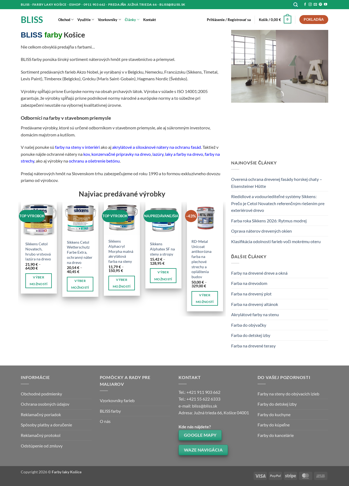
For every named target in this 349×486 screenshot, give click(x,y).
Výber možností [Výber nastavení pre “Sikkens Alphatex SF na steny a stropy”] (163, 275)
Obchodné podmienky (41, 393)
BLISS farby (110, 410)
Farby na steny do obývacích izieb (288, 393)
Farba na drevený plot (251, 293)
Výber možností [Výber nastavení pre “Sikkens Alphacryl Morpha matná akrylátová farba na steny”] (122, 283)
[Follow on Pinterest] (320, 4)
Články (132, 19)
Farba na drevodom (249, 283)
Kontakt (149, 20)
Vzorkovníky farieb (117, 400)
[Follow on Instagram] (310, 4)
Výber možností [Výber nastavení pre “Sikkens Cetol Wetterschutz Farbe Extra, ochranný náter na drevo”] (80, 284)
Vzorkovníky (109, 19)
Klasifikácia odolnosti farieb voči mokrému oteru (276, 241)
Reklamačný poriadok (41, 414)
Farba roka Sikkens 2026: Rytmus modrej (269, 220)
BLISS (32, 19)
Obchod (66, 19)
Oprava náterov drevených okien (261, 230)
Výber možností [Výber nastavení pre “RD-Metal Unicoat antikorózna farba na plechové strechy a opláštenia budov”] (205, 298)
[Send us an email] (315, 4)
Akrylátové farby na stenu (255, 314)
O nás (105, 421)
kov (86, 154)
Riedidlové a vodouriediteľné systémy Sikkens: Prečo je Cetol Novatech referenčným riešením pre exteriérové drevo (277, 203)
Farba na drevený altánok (254, 304)
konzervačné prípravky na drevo (121, 154)
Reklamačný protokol (40, 435)
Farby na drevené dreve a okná (259, 272)
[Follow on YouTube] (325, 4)
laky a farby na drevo (183, 154)
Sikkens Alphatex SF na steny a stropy (162, 249)
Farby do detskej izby (277, 403)
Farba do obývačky (248, 325)
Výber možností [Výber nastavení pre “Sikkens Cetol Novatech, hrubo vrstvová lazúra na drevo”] (39, 280)
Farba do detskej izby (250, 335)
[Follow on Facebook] (305, 4)
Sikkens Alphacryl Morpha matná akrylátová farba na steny (120, 251)
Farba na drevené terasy (253, 345)
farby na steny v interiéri (77, 147)
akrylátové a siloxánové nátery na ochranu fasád (156, 147)
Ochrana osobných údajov (45, 403)
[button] (296, 4)
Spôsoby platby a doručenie (46, 424)
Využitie (85, 19)
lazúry (157, 154)
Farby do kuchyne (274, 414)
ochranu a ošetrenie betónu (94, 160)
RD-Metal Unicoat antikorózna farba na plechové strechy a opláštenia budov (201, 259)
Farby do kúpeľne (274, 424)
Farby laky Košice (66, 472)
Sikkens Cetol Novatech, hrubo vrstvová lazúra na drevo (38, 251)
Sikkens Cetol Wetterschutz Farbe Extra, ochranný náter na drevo (80, 252)
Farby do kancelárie (276, 435)
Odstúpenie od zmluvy (42, 445)
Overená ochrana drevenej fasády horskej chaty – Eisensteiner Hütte (276, 183)
